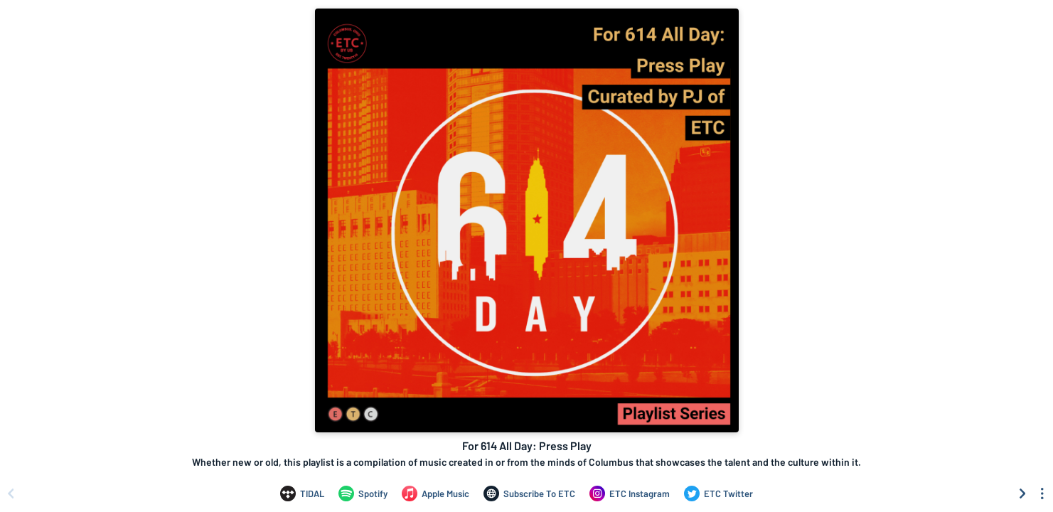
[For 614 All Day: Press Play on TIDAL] (302, 493)
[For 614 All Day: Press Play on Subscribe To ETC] (529, 493)
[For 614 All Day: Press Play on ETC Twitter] (718, 493)
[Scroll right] (1022, 493)
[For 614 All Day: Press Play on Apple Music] (435, 493)
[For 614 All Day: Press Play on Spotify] (363, 493)
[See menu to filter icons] (1042, 493)
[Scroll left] (10, 493)
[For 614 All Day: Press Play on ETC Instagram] (629, 493)
